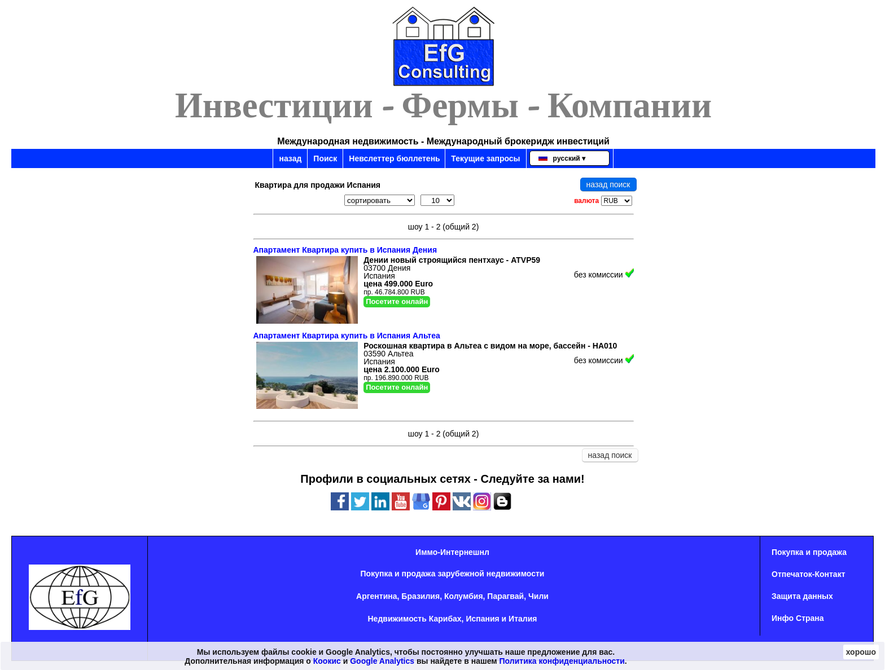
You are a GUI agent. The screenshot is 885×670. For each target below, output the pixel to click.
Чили (538, 596)
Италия (523, 618)
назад (290, 158)
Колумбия (463, 596)
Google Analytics (382, 660)
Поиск (325, 158)
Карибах (445, 618)
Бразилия (420, 596)
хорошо (861, 651)
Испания (482, 618)
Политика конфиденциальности (562, 660)
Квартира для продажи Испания (317, 184)
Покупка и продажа (809, 552)
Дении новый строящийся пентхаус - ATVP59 (451, 260)
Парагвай (505, 596)
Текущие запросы (485, 158)
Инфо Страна (798, 618)
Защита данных (802, 596)
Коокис (327, 660)
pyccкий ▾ (561, 158)
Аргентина (376, 596)
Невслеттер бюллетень (394, 158)
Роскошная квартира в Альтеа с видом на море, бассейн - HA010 (490, 345)
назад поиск (608, 184)
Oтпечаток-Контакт (808, 574)
